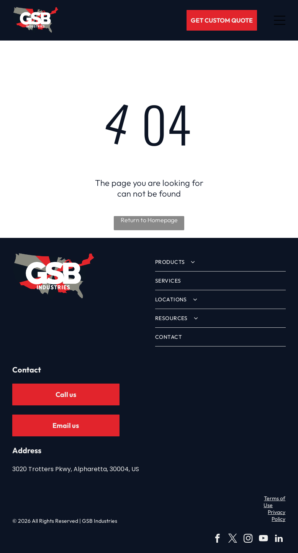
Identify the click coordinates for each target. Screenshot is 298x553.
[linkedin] (278, 539)
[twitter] (232, 539)
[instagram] (248, 539)
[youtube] (263, 539)
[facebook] (217, 539)
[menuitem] (220, 262)
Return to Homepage (149, 220)
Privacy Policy (276, 515)
